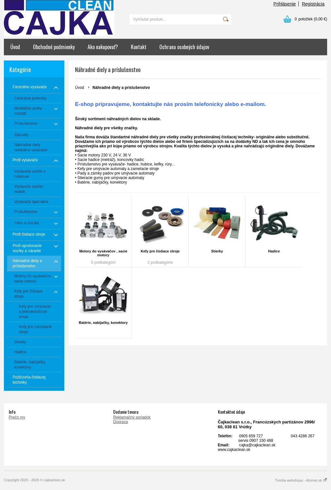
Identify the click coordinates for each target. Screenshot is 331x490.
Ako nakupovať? (103, 47)
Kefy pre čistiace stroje (160, 251)
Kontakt (138, 47)
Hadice (274, 251)
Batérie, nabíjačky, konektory (103, 323)
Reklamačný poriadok (131, 417)
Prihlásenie (284, 3)
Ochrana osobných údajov (184, 47)
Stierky (217, 251)
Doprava (120, 422)
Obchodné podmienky (54, 47)
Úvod (15, 47)
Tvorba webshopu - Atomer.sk (301, 480)
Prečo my (17, 417)
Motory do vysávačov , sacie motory (103, 253)
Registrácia (313, 3)
